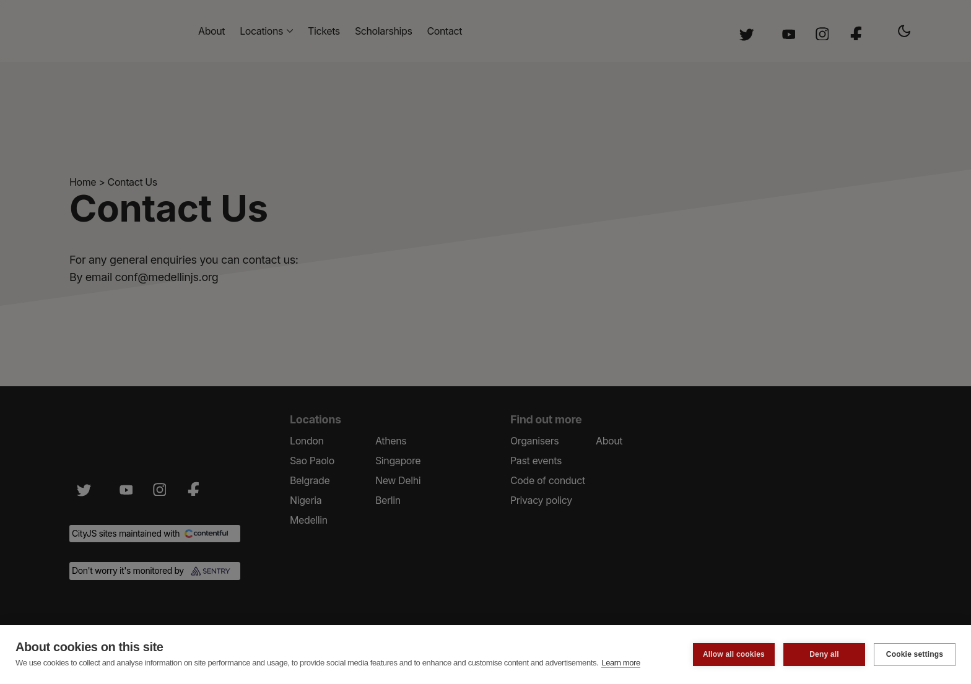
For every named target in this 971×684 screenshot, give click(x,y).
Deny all (824, 654)
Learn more (620, 662)
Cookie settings (914, 654)
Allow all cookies (734, 654)
